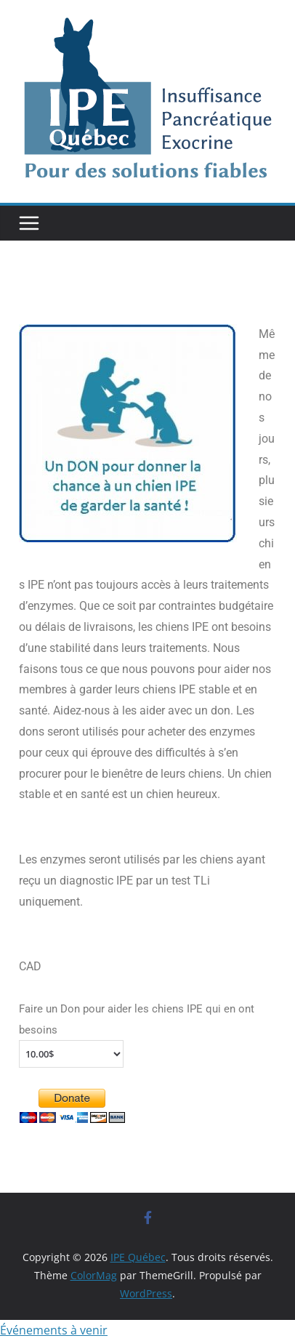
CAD (30, 966)
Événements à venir (54, 1330)
